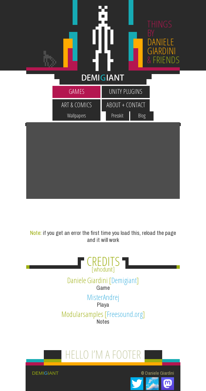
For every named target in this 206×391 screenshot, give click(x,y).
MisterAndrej (103, 268)
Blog (189, 79)
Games (29, 91)
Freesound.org (125, 285)
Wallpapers (29, 79)
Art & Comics (128, 91)
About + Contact (177, 91)
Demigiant (124, 251)
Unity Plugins (78, 91)
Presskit (165, 79)
